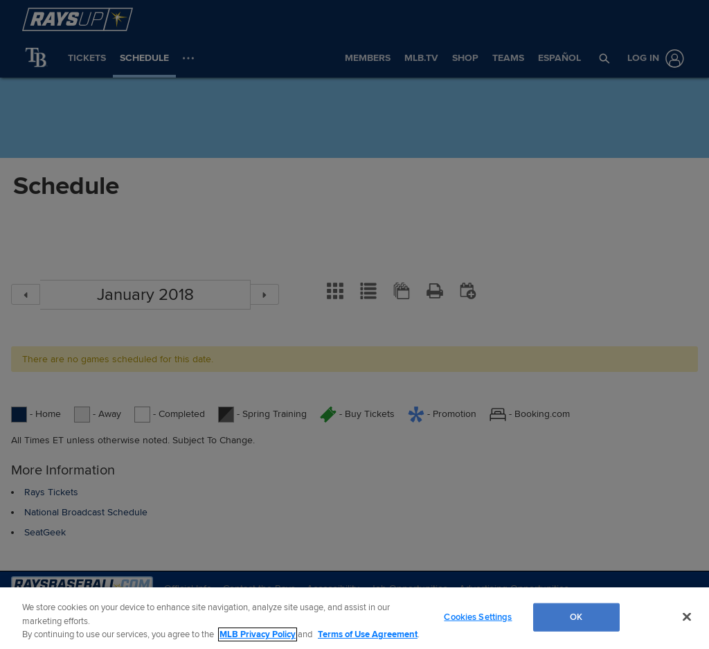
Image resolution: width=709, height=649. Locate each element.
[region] (354, 618)
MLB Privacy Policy (257, 634)
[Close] (687, 616)
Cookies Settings (478, 616)
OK (576, 616)
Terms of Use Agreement (368, 634)
